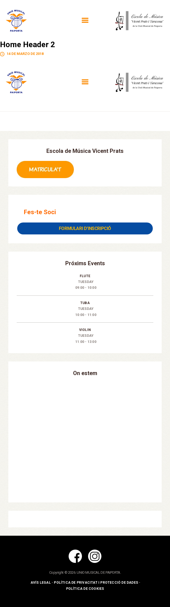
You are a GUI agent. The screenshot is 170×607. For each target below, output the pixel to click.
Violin (85, 330)
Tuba (85, 303)
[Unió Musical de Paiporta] (85, 438)
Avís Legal (41, 583)
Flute (85, 276)
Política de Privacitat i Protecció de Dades (96, 583)
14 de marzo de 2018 (25, 54)
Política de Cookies (85, 589)
